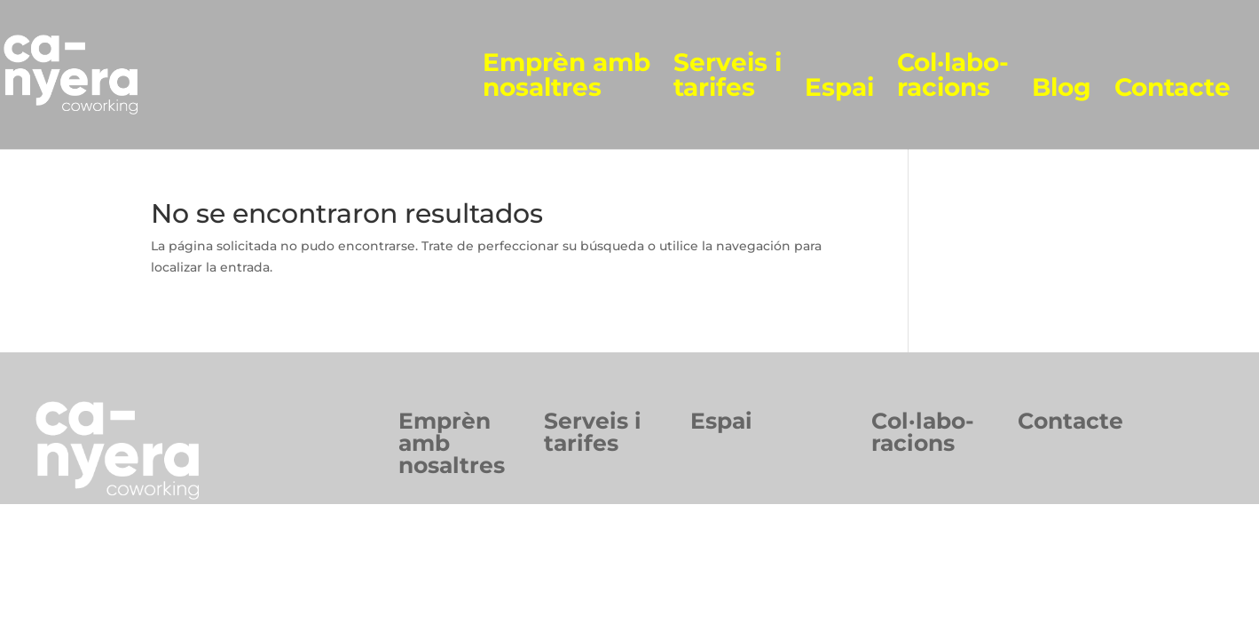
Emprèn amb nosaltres (566, 76)
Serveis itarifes (592, 431)
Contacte (1172, 88)
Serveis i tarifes (727, 76)
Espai (839, 88)
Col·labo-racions (953, 76)
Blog (1061, 88)
